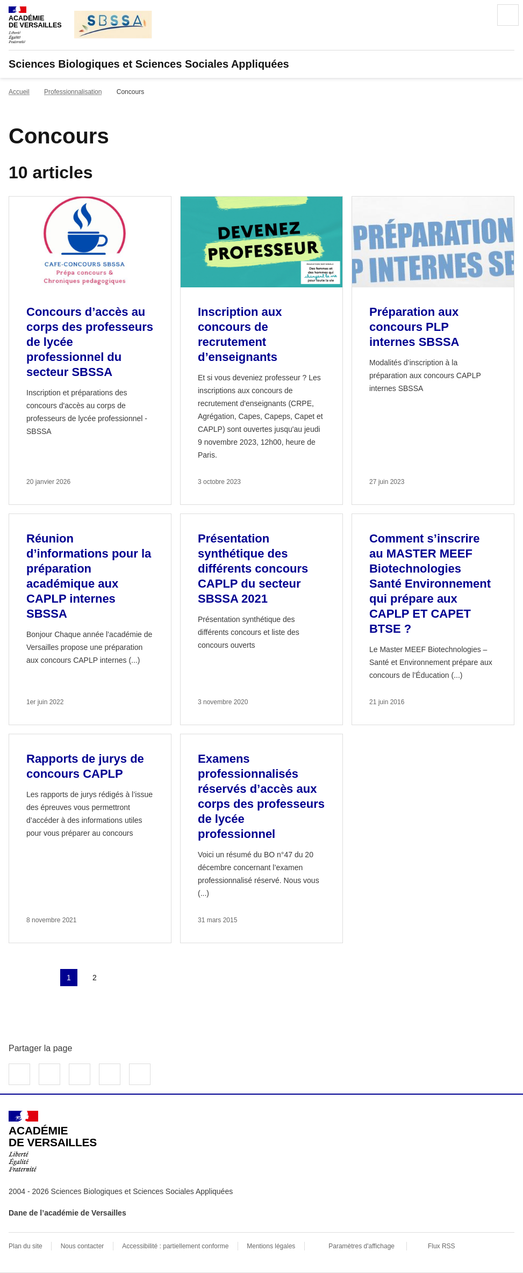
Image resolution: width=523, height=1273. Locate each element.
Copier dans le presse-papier (140, 1074)
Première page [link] (17, 977)
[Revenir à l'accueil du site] (53, 1141)
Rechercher (478, 15)
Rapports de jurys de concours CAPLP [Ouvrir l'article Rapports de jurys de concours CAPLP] (85, 766)
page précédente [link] (43, 977)
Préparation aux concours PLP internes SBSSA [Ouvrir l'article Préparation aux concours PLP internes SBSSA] (414, 327)
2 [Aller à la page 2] (94, 977)
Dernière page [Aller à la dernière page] (146, 977)
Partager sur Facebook (19, 1074)
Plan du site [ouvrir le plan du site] (25, 1246)
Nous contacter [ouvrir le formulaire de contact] (82, 1246)
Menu (508, 15)
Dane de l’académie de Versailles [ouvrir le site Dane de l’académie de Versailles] (67, 1213)
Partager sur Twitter (49, 1074)
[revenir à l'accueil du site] (261, 63)
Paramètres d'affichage (361, 1246)
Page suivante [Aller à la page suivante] (120, 977)
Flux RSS (441, 1246)
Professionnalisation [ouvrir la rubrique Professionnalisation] (73, 92)
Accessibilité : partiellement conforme (175, 1246)
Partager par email (109, 1074)
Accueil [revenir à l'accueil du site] (19, 92)
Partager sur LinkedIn (79, 1074)
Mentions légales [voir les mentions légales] (271, 1246)
